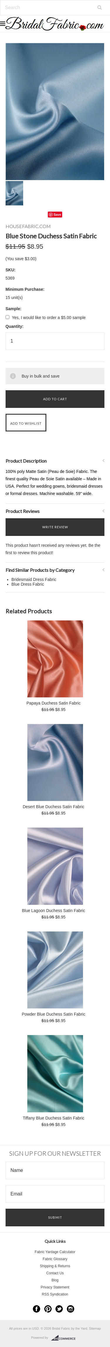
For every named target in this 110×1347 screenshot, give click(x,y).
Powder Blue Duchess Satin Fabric (53, 1014)
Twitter (59, 1309)
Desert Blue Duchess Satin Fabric (53, 806)
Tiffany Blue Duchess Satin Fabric (53, 1118)
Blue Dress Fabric (27, 584)
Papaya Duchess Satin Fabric (53, 703)
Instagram (70, 1309)
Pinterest (48, 1309)
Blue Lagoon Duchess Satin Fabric (53, 910)
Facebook (36, 1309)
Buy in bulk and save (41, 376)
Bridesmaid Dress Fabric (33, 579)
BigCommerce (65, 1338)
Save (57, 214)
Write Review (55, 527)
